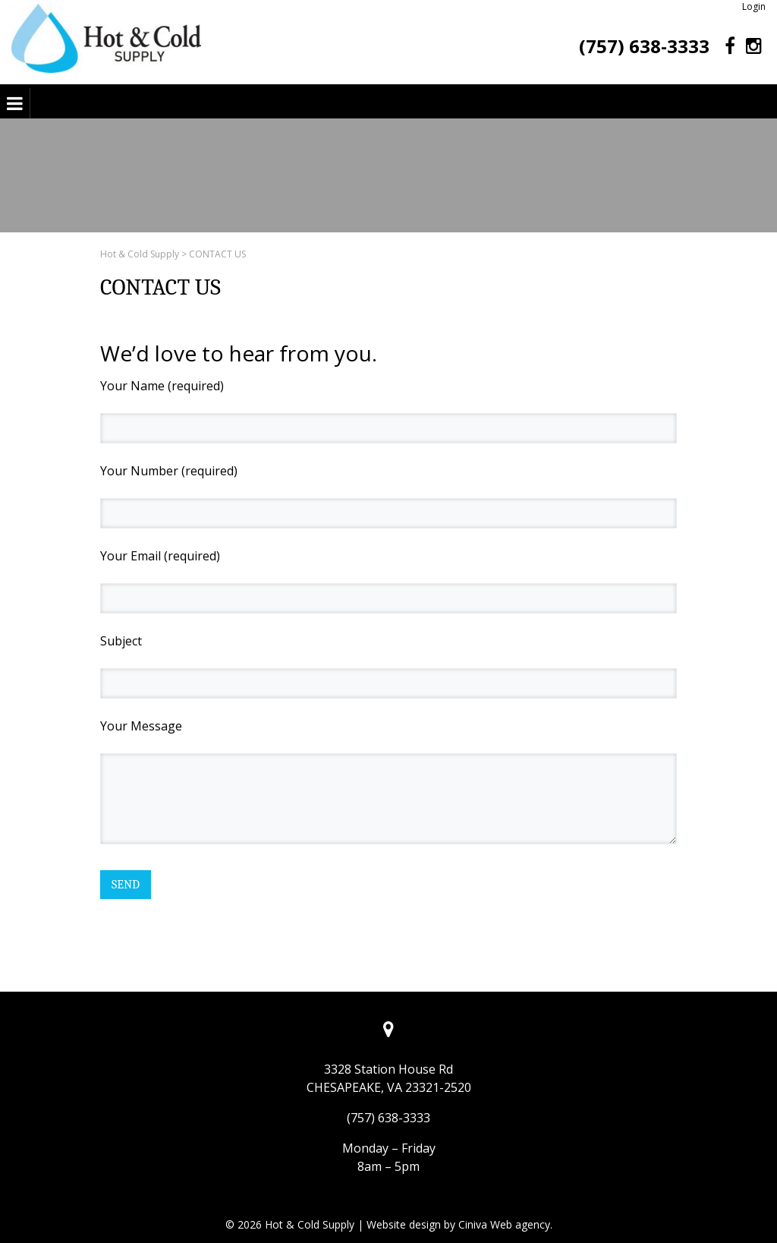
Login (754, 6)
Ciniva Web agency (504, 1224)
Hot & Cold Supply (139, 254)
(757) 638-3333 (644, 45)
